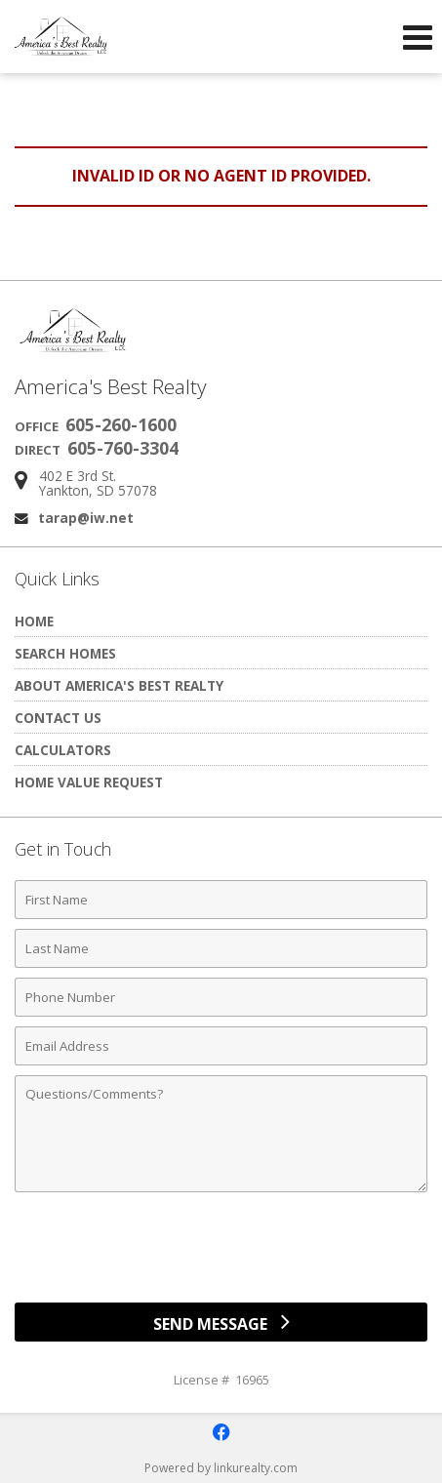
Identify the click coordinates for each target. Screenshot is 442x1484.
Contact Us (58, 717)
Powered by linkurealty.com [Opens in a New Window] (221, 1468)
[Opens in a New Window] (221, 1432)
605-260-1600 (121, 424)
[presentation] (221, 1255)
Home (34, 621)
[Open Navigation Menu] (417, 37)
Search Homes (65, 653)
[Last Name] (221, 948)
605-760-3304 (123, 448)
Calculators (63, 750)
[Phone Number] (221, 997)
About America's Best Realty (119, 685)
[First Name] (221, 899)
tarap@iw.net (86, 517)
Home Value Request (89, 782)
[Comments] (221, 1133)
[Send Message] (221, 1322)
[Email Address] (221, 1045)
